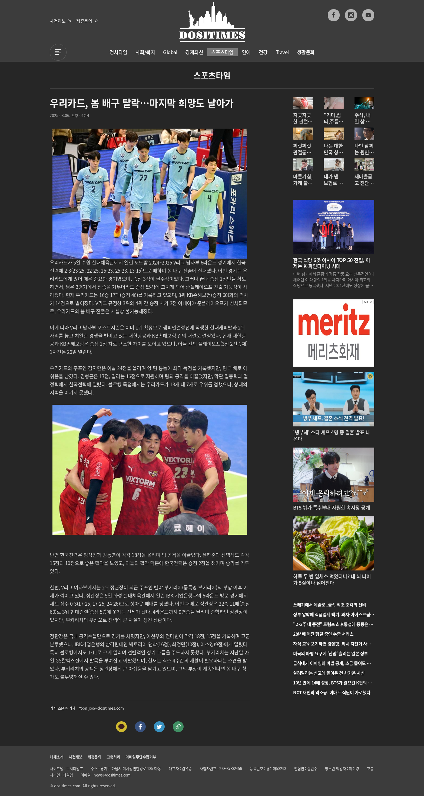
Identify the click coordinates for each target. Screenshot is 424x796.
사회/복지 (145, 52)
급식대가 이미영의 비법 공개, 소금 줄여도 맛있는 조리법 (332, 663)
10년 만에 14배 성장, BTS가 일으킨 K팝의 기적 (332, 682)
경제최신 (194, 52)
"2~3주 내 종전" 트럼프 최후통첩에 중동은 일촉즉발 (333, 624)
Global (170, 52)
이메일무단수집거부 (140, 756)
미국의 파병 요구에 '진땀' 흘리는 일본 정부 (330, 653)
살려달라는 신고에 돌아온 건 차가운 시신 (329, 673)
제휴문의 (84, 21)
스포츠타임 (222, 52)
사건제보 (57, 21)
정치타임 (118, 52)
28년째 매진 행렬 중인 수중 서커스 (323, 634)
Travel (282, 52)
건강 (263, 52)
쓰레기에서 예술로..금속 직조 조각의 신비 (329, 604)
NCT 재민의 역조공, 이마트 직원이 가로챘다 (331, 692)
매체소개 (56, 756)
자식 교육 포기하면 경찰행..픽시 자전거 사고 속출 (332, 643)
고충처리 (113, 756)
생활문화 (306, 52)
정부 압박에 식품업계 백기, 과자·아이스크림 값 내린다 (331, 614)
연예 (246, 52)
